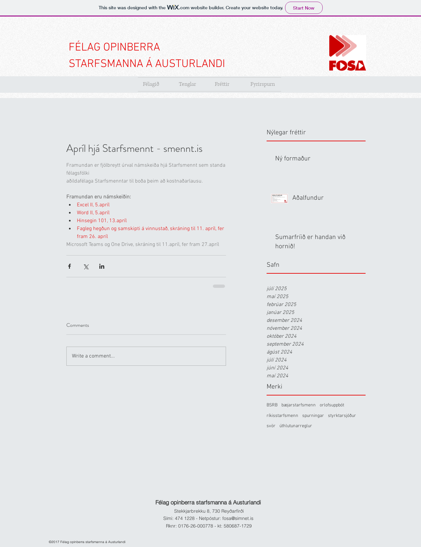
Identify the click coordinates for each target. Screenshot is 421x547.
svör (271, 426)
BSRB (272, 405)
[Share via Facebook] (69, 266)
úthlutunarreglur (295, 426)
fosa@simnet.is (237, 518)
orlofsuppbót (332, 405)
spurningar (313, 416)
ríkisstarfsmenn (282, 416)
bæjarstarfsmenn (298, 405)
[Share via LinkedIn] (102, 266)
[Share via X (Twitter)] (85, 266)
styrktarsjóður (342, 416)
